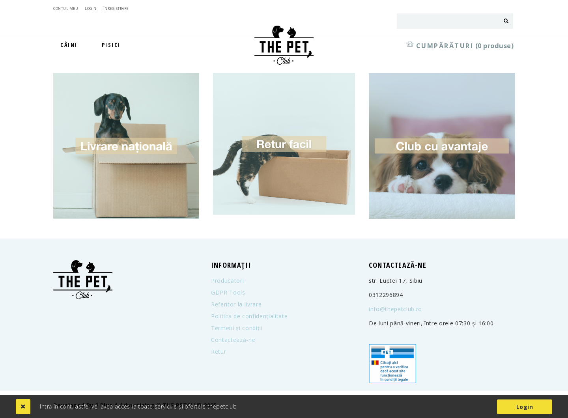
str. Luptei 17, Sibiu (395, 281)
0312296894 (386, 295)
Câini (69, 45)
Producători (227, 281)
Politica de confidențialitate (249, 316)
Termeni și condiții (237, 328)
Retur (218, 352)
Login (524, 407)
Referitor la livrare (236, 304)
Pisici (111, 45)
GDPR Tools (228, 292)
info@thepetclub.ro (395, 309)
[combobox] (448, 21)
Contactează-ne (233, 340)
